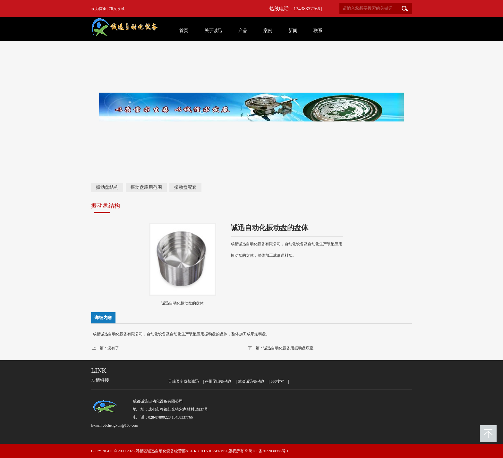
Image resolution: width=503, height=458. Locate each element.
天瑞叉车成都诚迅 (183, 381)
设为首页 (99, 8)
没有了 (113, 348)
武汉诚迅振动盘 (251, 381)
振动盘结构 (107, 187)
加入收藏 (116, 8)
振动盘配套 (185, 187)
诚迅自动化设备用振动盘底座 (288, 348)
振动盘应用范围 (146, 187)
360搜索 (277, 381)
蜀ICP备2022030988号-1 (269, 451)
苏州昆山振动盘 (218, 381)
